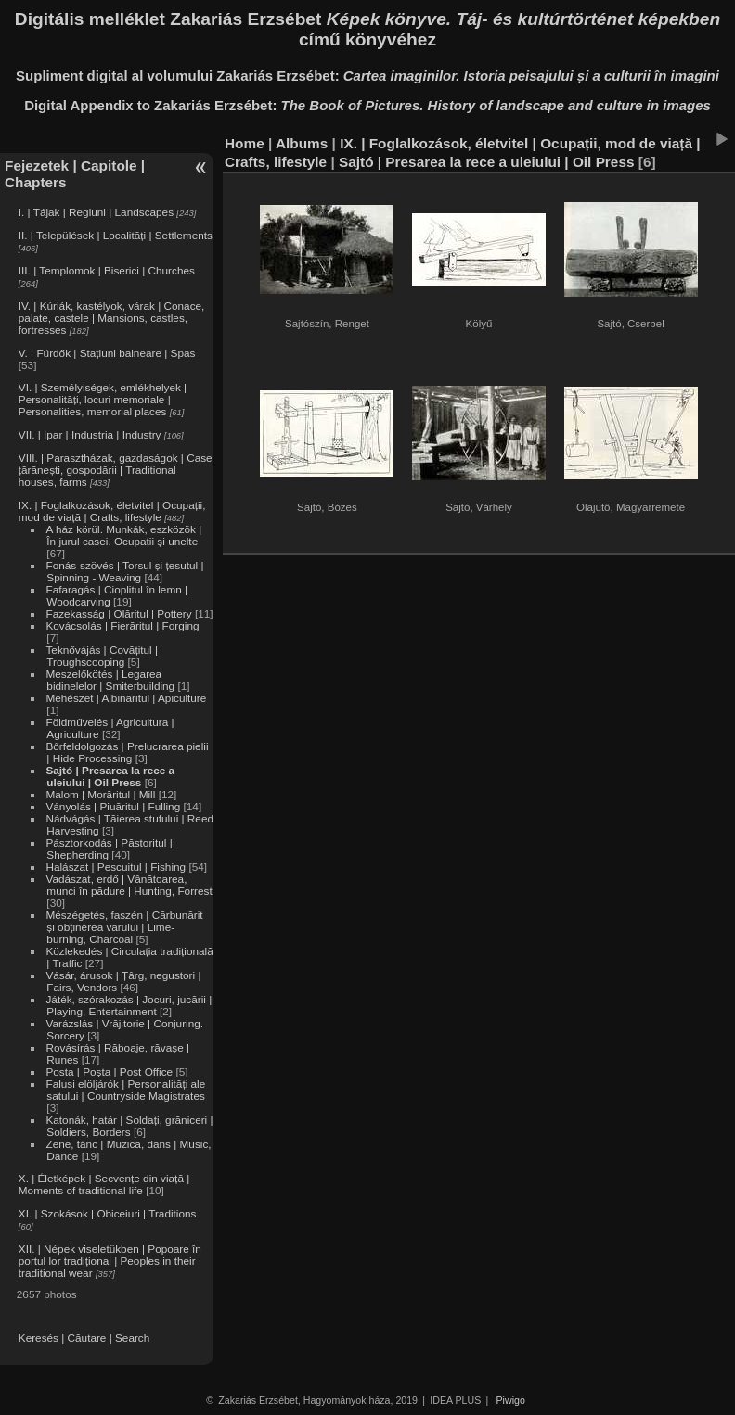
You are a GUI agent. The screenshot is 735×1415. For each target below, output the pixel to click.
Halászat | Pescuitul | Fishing (115, 866)
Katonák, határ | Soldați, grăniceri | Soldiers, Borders (129, 1126)
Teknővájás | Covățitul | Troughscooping (101, 656)
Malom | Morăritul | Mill (100, 794)
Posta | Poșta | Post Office (109, 1071)
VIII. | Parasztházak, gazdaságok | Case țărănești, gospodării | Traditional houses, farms (116, 470)
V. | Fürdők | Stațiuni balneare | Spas (107, 353)
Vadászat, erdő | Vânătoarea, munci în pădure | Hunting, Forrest (128, 885)
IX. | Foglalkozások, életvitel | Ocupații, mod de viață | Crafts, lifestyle (112, 511)
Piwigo (510, 1400)
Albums (302, 143)
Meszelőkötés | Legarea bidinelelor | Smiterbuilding (109, 680)
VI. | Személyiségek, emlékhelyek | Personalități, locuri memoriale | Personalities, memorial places (103, 399)
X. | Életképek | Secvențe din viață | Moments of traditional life (104, 1184)
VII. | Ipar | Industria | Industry (90, 434)
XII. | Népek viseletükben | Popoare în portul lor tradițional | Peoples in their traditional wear (110, 1261)
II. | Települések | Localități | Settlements (116, 235)
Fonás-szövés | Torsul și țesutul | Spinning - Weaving (124, 571)
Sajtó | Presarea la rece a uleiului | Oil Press (109, 776)
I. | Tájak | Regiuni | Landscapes (96, 212)
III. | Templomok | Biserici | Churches (107, 270)
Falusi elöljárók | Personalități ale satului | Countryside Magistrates (125, 1089)
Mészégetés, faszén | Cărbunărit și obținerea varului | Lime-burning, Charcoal (123, 927)
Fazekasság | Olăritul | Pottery (118, 613)
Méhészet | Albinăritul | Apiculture (125, 698)
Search (132, 1338)
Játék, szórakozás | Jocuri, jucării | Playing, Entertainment (128, 1005)
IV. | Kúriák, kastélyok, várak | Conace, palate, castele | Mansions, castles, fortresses (112, 318)
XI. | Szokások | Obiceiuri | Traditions (108, 1213)
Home (244, 143)
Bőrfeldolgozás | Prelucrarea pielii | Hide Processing (126, 752)
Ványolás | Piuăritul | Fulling (112, 806)
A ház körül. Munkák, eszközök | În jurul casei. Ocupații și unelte (123, 535)
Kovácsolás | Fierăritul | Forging (122, 625)
